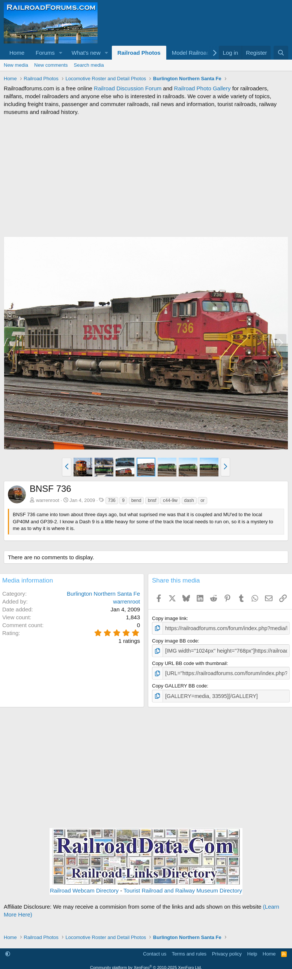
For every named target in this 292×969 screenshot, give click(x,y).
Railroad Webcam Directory (84, 887)
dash (189, 500)
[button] (61, 53)
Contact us (154, 951)
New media (16, 65)
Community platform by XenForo (146, 965)
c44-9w (170, 500)
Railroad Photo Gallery (202, 88)
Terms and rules (189, 951)
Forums (45, 52)
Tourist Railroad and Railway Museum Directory (182, 887)
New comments (51, 65)
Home (16, 52)
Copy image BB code (175, 640)
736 (112, 500)
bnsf (152, 500)
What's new (86, 52)
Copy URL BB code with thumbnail (189, 662)
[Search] (281, 53)
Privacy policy (227, 951)
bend (136, 500)
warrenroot (47, 500)
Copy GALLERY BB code (179, 684)
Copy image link (169, 618)
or (202, 500)
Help (252, 951)
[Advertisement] (146, 176)
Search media (89, 65)
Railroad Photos (139, 52)
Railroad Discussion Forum (127, 88)
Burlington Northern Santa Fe (103, 593)
